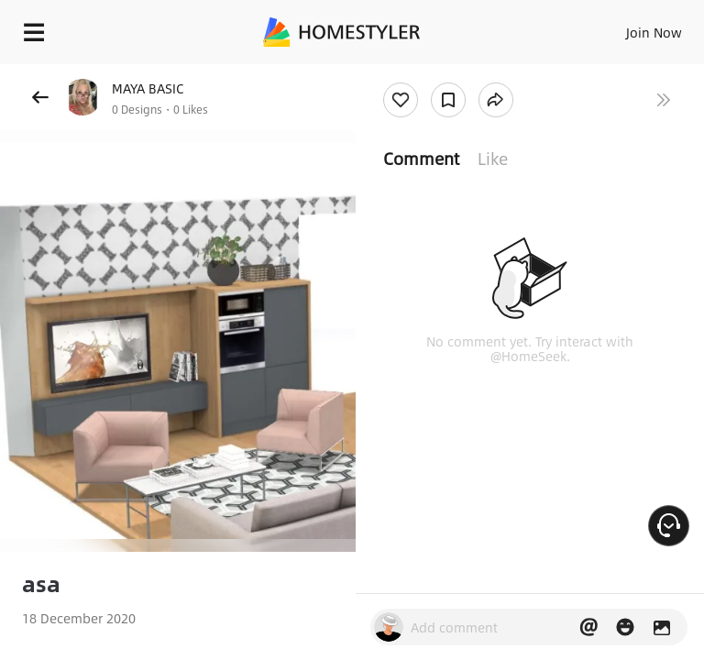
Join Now (654, 32)
